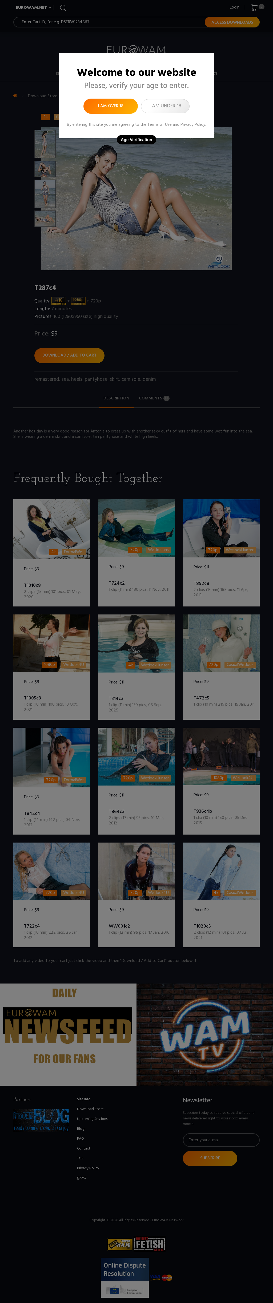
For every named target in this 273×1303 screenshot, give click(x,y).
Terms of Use (159, 124)
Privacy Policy (192, 124)
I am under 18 (165, 106)
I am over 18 (110, 106)
